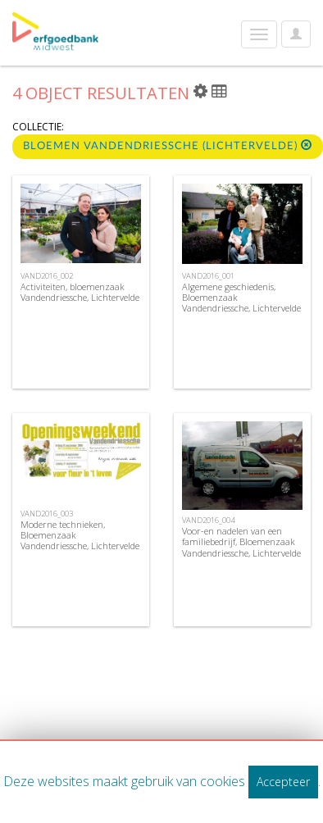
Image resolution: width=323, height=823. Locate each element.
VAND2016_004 (208, 520)
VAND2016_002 (46, 276)
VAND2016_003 (46, 513)
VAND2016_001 (208, 276)
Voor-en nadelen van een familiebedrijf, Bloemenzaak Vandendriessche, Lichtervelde (241, 541)
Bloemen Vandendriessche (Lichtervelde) (167, 145)
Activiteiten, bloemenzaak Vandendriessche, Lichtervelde (79, 291)
